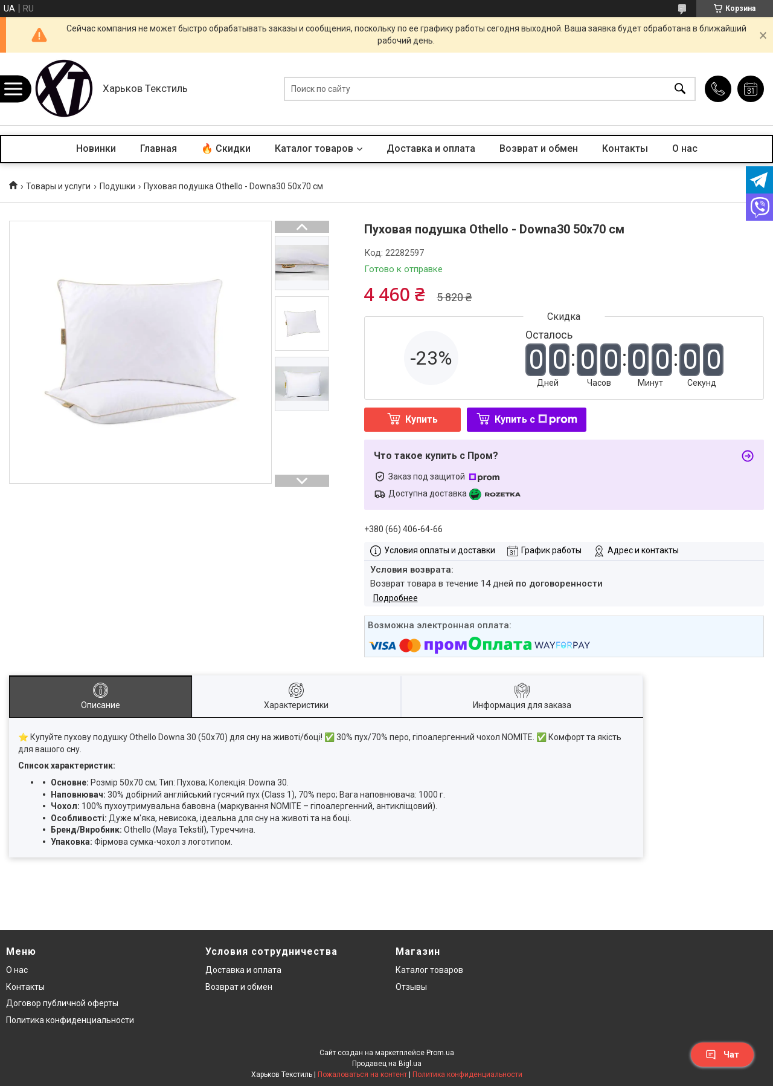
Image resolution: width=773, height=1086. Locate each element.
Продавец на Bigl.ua (387, 1063)
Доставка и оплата (430, 148)
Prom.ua (440, 1053)
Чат (722, 1054)
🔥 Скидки (226, 148)
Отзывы (411, 987)
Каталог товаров (314, 148)
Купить (421, 419)
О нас (685, 148)
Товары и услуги (58, 186)
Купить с (536, 419)
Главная (158, 148)
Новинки (96, 148)
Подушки (117, 186)
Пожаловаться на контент (362, 1074)
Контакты (625, 148)
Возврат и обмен (538, 148)
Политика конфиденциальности (70, 1020)
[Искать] (680, 89)
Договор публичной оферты (62, 1003)
